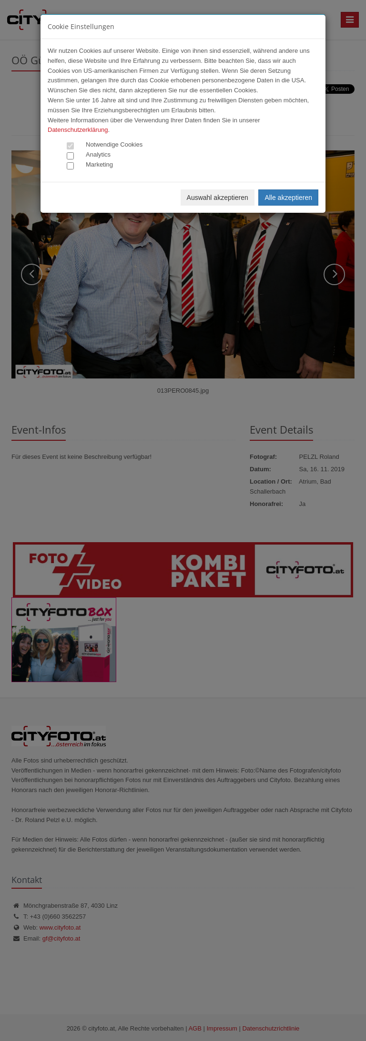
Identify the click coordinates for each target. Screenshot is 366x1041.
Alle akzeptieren (288, 197)
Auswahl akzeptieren (217, 197)
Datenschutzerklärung (78, 129)
